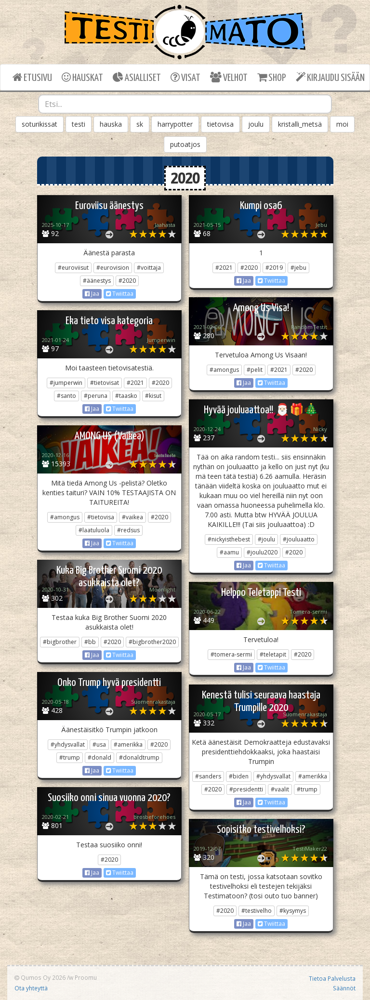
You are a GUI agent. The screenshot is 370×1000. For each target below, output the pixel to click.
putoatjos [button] (185, 144)
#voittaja (149, 267)
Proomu (86, 977)
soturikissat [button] (39, 124)
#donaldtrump (139, 757)
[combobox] (185, 104)
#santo (66, 396)
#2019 (274, 267)
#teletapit (273, 654)
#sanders (208, 776)
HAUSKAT (82, 77)
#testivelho (256, 911)
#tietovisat (104, 383)
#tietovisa (100, 517)
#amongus (224, 370)
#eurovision (112, 267)
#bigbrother (60, 642)
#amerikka (128, 744)
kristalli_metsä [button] (300, 124)
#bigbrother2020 (152, 642)
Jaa (92, 293)
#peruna (95, 396)
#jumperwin (66, 383)
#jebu (298, 267)
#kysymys (292, 911)
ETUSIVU (32, 77)
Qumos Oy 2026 (40, 977)
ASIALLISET (137, 77)
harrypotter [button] (175, 124)
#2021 (224, 267)
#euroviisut (73, 267)
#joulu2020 (262, 552)
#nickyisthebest (229, 539)
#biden (239, 776)
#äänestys (97, 280)
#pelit (255, 370)
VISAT (185, 77)
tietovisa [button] (220, 124)
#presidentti (246, 789)
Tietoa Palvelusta (332, 978)
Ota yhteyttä (31, 988)
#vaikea (132, 517)
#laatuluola (94, 530)
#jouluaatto (299, 539)
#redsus (128, 530)
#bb (90, 642)
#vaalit (280, 789)
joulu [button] (256, 124)
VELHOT (229, 77)
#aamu (229, 552)
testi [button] (78, 124)
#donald (99, 757)
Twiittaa (119, 293)
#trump (69, 757)
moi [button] (342, 124)
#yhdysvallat (68, 744)
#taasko (126, 396)
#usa (99, 744)
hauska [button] (111, 124)
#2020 (127, 280)
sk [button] (139, 124)
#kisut (153, 396)
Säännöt (344, 988)
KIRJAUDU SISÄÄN (330, 77)
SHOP (271, 77)
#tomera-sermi (231, 654)
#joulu (266, 539)
